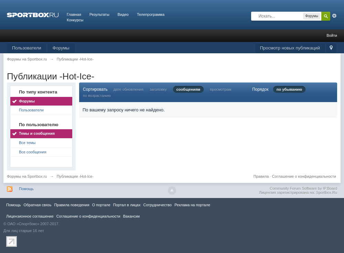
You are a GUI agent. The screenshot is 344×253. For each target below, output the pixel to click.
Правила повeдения (71, 205)
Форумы (61, 48)
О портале (101, 205)
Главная (74, 14)
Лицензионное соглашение (30, 216)
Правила (261, 176)
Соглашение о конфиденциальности (304, 176)
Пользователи (26, 48)
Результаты (99, 14)
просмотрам (220, 89)
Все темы (27, 143)
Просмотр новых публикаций (290, 48)
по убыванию (289, 89)
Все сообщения (32, 152)
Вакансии (131, 216)
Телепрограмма (150, 14)
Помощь (26, 189)
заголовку (158, 89)
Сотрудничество (157, 205)
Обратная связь (37, 205)
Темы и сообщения (37, 133)
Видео (123, 14)
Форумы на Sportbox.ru (27, 176)
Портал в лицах (127, 205)
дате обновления (128, 89)
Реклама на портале (192, 205)
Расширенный (334, 16)
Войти (331, 35)
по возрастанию (97, 96)
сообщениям (188, 89)
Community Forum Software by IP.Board (303, 188)
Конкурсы (75, 20)
